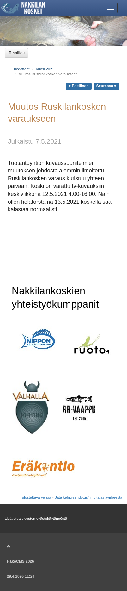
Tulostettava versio (35, 497)
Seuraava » (106, 86)
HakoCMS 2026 (20, 561)
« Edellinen (78, 86)
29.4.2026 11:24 (20, 576)
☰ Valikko (16, 53)
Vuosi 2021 (45, 69)
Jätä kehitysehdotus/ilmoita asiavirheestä (88, 497)
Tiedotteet (21, 69)
